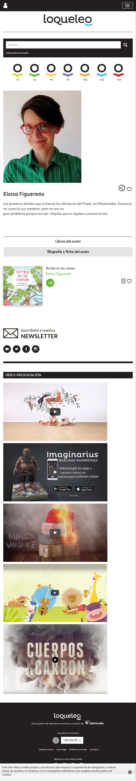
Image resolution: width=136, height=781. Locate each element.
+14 (118, 72)
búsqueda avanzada (17, 53)
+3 (18, 72)
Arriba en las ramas (60, 268)
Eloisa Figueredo (58, 274)
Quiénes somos (46, 750)
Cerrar (130, 772)
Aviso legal (61, 750)
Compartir (122, 188)
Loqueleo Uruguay (68, 20)
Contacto (94, 750)
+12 (102, 72)
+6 (51, 72)
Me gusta (129, 189)
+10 (85, 72)
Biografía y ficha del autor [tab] (68, 252)
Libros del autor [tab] (68, 241)
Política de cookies (78, 750)
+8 (68, 72)
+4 (34, 72)
